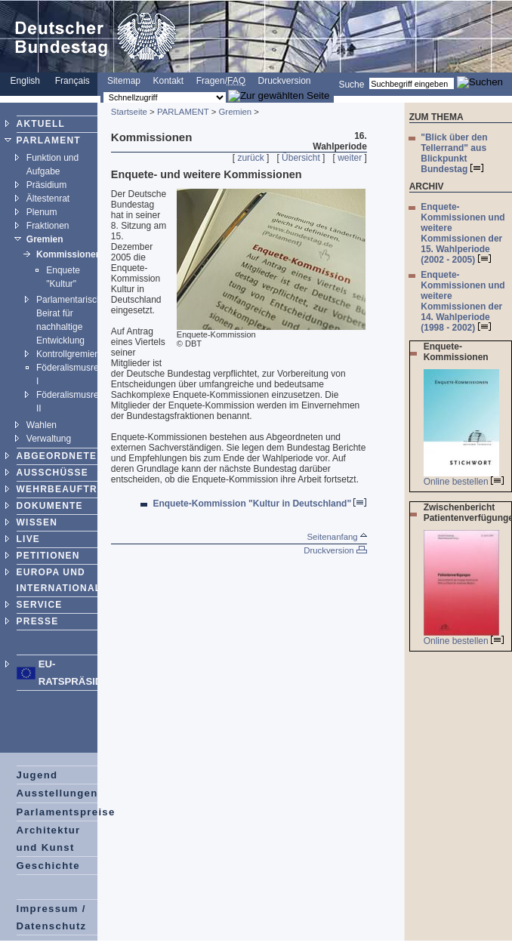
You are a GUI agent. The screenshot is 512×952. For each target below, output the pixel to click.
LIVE (28, 539)
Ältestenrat (47, 198)
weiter (350, 158)
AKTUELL (41, 124)
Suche (351, 84)
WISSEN (37, 522)
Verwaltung (48, 438)
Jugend (37, 775)
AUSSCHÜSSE (52, 472)
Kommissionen (68, 254)
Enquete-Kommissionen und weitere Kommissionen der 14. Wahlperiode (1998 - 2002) (462, 301)
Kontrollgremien (68, 354)
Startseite (129, 111)
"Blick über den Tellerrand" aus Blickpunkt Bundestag (454, 153)
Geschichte (48, 865)
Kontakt (168, 80)
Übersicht (301, 158)
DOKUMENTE (50, 506)
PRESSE (38, 621)
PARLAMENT (49, 140)
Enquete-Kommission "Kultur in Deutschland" (259, 503)
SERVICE (40, 604)
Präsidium (46, 185)
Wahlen (41, 425)
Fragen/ (220, 80)
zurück (250, 158)
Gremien (44, 239)
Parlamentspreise (66, 812)
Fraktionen (47, 225)
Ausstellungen (57, 793)
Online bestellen (464, 481)
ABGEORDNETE (57, 456)
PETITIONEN (48, 555)
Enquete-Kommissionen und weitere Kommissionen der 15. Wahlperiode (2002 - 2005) (462, 233)
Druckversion (284, 80)
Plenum (41, 212)
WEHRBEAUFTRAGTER (75, 489)
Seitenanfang (337, 536)
